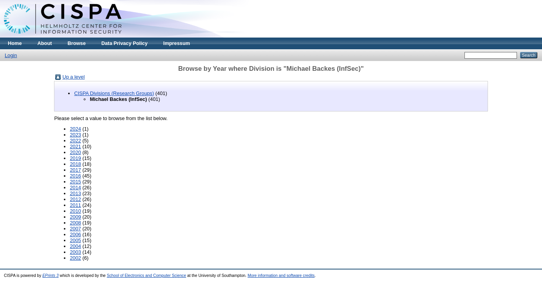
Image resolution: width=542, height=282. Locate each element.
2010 (75, 211)
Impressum (176, 43)
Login (11, 55)
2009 (75, 217)
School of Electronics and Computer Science (146, 275)
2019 (75, 158)
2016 (75, 176)
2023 (75, 135)
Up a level (73, 77)
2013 (75, 193)
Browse (77, 43)
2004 (75, 246)
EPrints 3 (50, 275)
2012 (75, 199)
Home (15, 43)
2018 (75, 164)
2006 (75, 234)
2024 (75, 129)
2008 (75, 223)
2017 (75, 170)
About (45, 43)
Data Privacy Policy (124, 43)
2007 (75, 229)
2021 (75, 146)
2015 (75, 182)
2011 (75, 205)
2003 (75, 252)
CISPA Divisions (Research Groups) (114, 93)
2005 (75, 240)
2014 (75, 187)
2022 (75, 141)
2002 (75, 258)
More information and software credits (281, 275)
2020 (75, 152)
